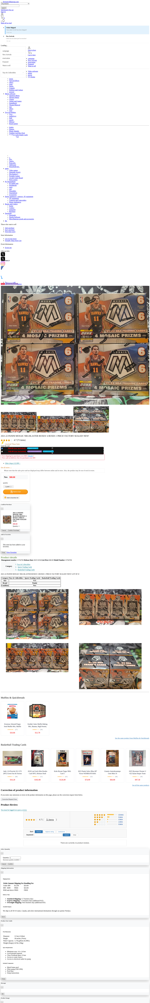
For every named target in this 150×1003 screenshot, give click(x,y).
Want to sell (6, 65)
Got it (3, 917)
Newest (38, 831)
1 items (120, 821)
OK (3, 994)
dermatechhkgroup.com (11, 2)
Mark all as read (6, 23)
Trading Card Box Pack (17, 133)
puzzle (11, 120)
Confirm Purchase (13, 530)
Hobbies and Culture (16, 90)
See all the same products (140, 785)
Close (3, 552)
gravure (11, 92)
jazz (10, 107)
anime (30, 73)
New (21, 448)
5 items (120, 817)
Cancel (4, 530)
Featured (5, 62)
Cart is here (32, 55)
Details (30, 456)
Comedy (12, 88)
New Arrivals (6, 54)
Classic (11, 99)
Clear (74, 835)
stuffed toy (12, 116)
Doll (10, 118)
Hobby (11, 127)
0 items (120, 824)
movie (30, 75)
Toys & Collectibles (9, 73)
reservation (6, 58)
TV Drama (31, 77)
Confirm (10, 864)
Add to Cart (15, 491)
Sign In (3, 12)
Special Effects (14, 81)
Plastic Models (14, 131)
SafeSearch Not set (7, 10)
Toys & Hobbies (10, 112)
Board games (13, 124)
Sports (11, 86)
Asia (10, 110)
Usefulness (61, 831)
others (11, 82)
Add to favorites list (11, 497)
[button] (75, 20)
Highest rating (49, 831)
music (11, 79)
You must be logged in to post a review (14, 810)
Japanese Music (14, 95)
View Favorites (11, 552)
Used (29, 451)
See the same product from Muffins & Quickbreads (132, 738)
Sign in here (32, 50)
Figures (11, 129)
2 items (120, 819)
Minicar (11, 122)
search (4, 8)
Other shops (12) (12, 463)
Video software (33, 71)
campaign (5, 51)
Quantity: (6, 858)
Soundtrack (13, 103)
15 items (120, 814)
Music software (10, 94)
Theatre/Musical (14, 105)
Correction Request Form (9, 799)
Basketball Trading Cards (26, 570)
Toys (10, 114)
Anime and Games (15, 101)
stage (11, 84)
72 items (50, 819)
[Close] (2, 509)
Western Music (14, 97)
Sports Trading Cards (25, 567)
